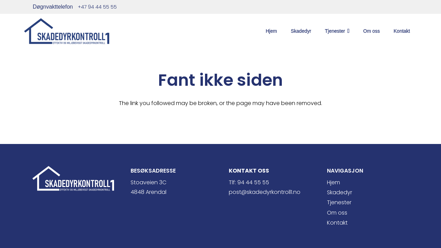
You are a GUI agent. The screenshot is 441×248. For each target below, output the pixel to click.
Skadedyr (339, 192)
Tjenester (339, 202)
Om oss (337, 213)
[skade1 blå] (66, 31)
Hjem (333, 182)
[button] (347, 31)
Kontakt (337, 223)
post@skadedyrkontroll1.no (264, 192)
